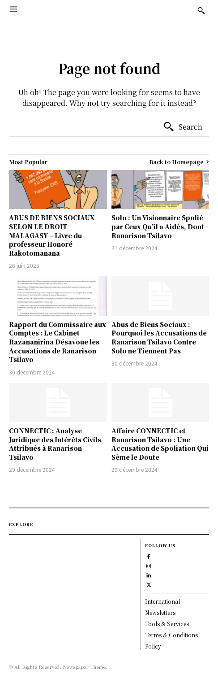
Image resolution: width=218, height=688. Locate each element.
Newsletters (160, 612)
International (162, 601)
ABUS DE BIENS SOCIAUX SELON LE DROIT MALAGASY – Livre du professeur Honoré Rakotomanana (51, 235)
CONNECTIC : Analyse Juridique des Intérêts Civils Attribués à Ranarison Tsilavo (55, 444)
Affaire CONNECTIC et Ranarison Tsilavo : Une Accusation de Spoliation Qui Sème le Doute (160, 444)
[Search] (182, 127)
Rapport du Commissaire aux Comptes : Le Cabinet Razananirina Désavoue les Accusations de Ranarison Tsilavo (57, 342)
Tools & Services (167, 623)
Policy (153, 646)
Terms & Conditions (171, 635)
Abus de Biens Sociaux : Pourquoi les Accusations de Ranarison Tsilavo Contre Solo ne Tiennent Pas (159, 337)
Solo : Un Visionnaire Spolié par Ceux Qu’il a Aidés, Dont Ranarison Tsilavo (157, 226)
